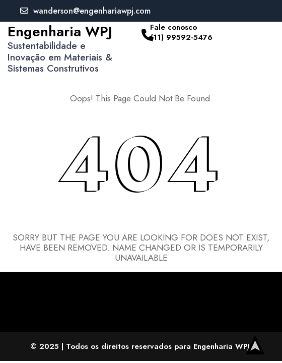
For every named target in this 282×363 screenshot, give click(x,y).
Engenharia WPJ (60, 31)
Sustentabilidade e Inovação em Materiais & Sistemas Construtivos (60, 57)
